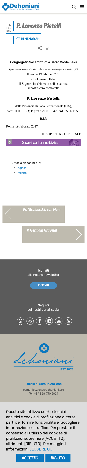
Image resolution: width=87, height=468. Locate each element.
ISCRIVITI (43, 285)
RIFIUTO (58, 458)
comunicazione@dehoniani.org (43, 389)
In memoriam (30, 39)
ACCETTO (30, 458)
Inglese (21, 168)
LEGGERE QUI (41, 449)
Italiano (22, 173)
